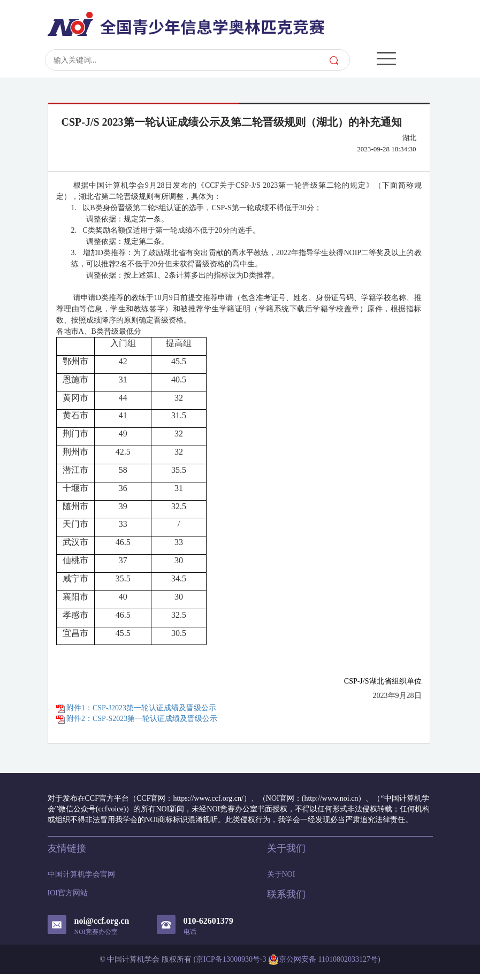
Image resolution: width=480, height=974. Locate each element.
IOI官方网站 (68, 893)
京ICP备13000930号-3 (231, 959)
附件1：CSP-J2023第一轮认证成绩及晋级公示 (136, 708)
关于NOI (281, 874)
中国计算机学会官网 (81, 874)
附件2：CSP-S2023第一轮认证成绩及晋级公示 (137, 719)
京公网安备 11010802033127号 (323, 959)
